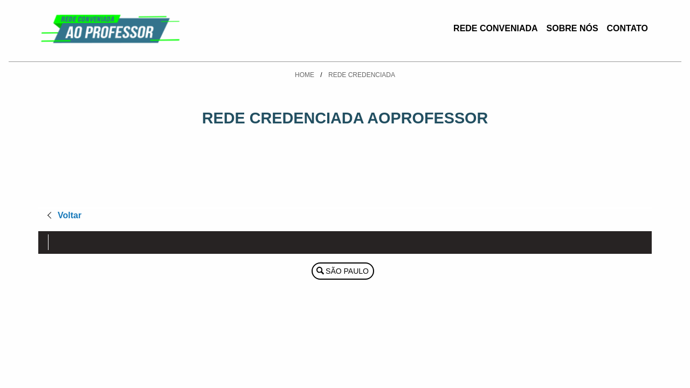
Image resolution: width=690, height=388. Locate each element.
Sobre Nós (572, 28)
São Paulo (347, 271)
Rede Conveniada (495, 28)
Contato (627, 28)
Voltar (69, 215)
